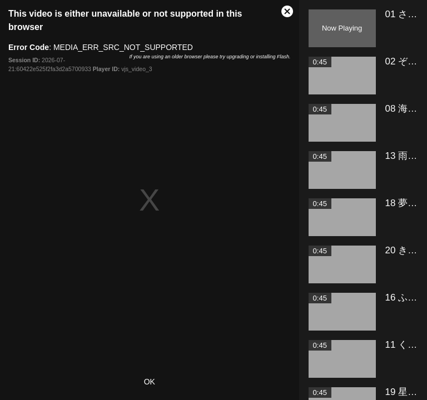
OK (149, 381)
